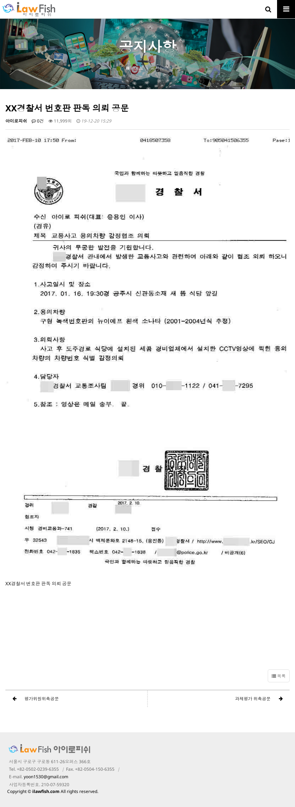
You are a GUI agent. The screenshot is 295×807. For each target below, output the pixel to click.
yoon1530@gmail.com (46, 777)
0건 (38, 121)
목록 (279, 676)
